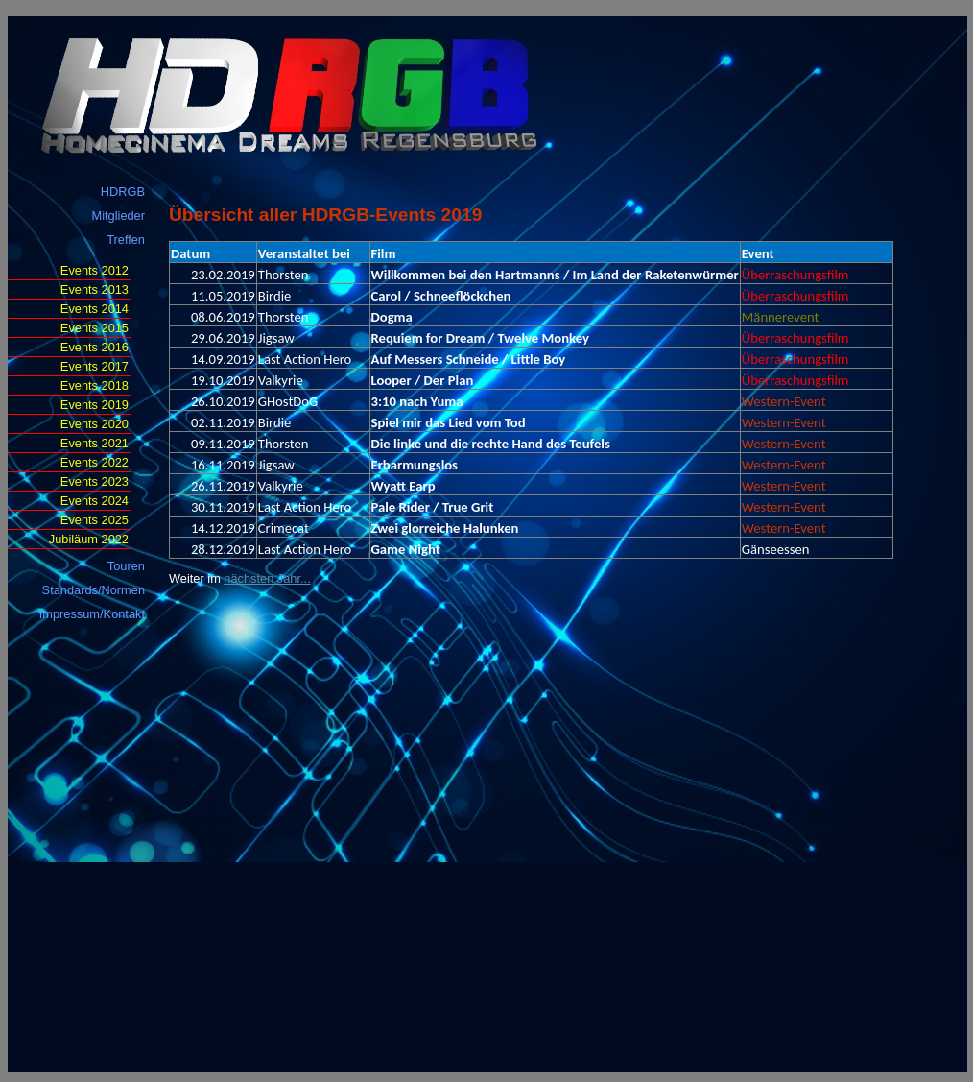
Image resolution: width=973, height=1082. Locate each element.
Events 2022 (94, 462)
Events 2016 (94, 347)
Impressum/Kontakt (92, 614)
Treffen (126, 239)
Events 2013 (94, 289)
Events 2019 (94, 404)
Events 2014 (94, 308)
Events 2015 (94, 328)
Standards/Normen (93, 590)
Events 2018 (94, 385)
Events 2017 (94, 366)
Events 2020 (94, 424)
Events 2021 (94, 443)
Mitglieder (118, 215)
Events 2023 (94, 481)
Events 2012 (94, 270)
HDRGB (123, 191)
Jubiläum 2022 (89, 539)
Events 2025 (94, 520)
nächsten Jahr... (267, 578)
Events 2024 (94, 500)
